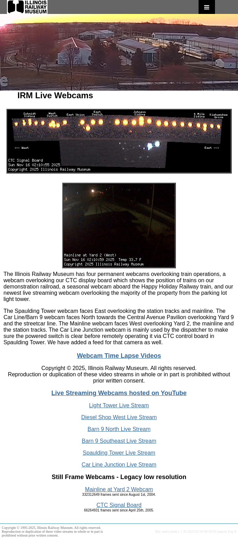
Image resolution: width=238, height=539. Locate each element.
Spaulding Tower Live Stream (119, 453)
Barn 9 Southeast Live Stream (119, 441)
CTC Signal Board (119, 505)
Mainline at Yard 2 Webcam (119, 489)
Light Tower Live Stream (119, 405)
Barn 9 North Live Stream (119, 429)
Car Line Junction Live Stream (119, 465)
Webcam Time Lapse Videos (119, 355)
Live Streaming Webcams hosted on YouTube (119, 393)
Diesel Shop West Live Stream (119, 417)
